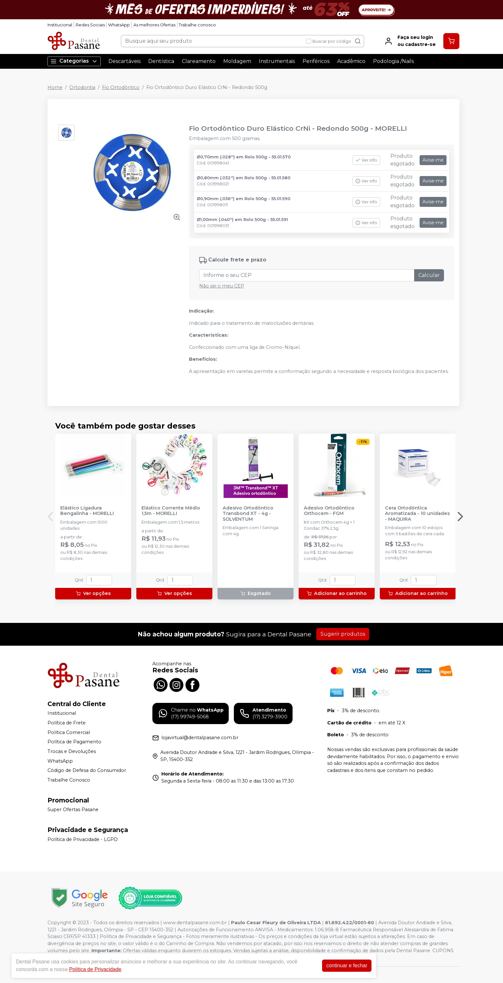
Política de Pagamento (74, 742)
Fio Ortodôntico (121, 87)
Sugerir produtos (342, 634)
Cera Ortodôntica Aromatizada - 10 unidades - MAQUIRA (417, 513)
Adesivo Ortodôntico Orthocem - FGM (329, 510)
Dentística (161, 61)
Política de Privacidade (95, 969)
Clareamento (199, 61)
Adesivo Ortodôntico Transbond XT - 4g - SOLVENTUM (248, 513)
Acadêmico (351, 61)
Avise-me (433, 160)
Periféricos (316, 61)
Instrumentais (277, 61)
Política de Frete (66, 723)
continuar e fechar (346, 965)
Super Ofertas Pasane (72, 810)
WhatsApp (119, 24)
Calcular (429, 275)
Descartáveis (124, 61)
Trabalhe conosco (197, 24)
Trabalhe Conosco (68, 780)
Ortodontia (82, 87)
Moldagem (237, 61)
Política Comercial (68, 732)
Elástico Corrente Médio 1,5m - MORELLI (170, 510)
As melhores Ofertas (154, 24)
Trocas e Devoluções (71, 751)
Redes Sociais (90, 24)
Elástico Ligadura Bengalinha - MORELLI (87, 510)
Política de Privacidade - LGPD (82, 839)
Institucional (59, 24)
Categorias (74, 61)
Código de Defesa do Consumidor (86, 770)
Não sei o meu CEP (221, 286)
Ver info (366, 160)
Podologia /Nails (393, 61)
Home (55, 87)
